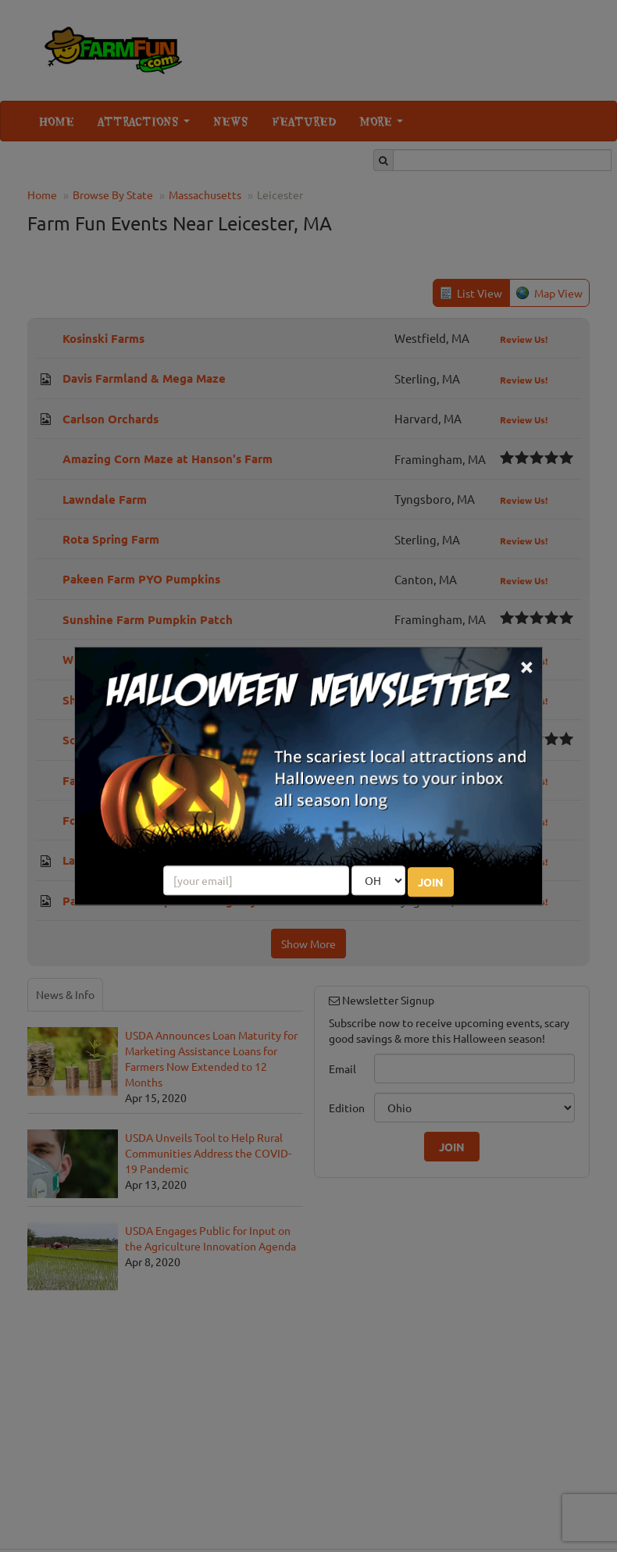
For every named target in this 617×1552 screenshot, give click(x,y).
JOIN (431, 882)
